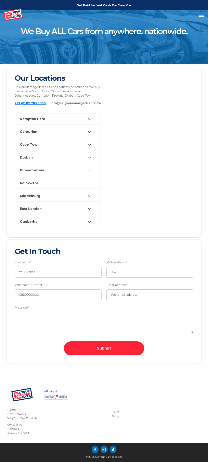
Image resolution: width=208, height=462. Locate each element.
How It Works (16, 414)
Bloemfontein (32, 170)
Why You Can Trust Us (22, 418)
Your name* (23, 262)
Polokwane (29, 183)
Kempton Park (32, 119)
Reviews (13, 428)
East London (31, 209)
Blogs (116, 416)
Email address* (116, 285)
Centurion (28, 132)
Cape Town (30, 145)
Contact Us (14, 424)
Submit (104, 348)
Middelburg (30, 196)
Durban (26, 157)
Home (11, 409)
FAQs (115, 411)
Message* (22, 307)
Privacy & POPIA (18, 433)
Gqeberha (28, 222)
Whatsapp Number (28, 285)
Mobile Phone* (116, 262)
